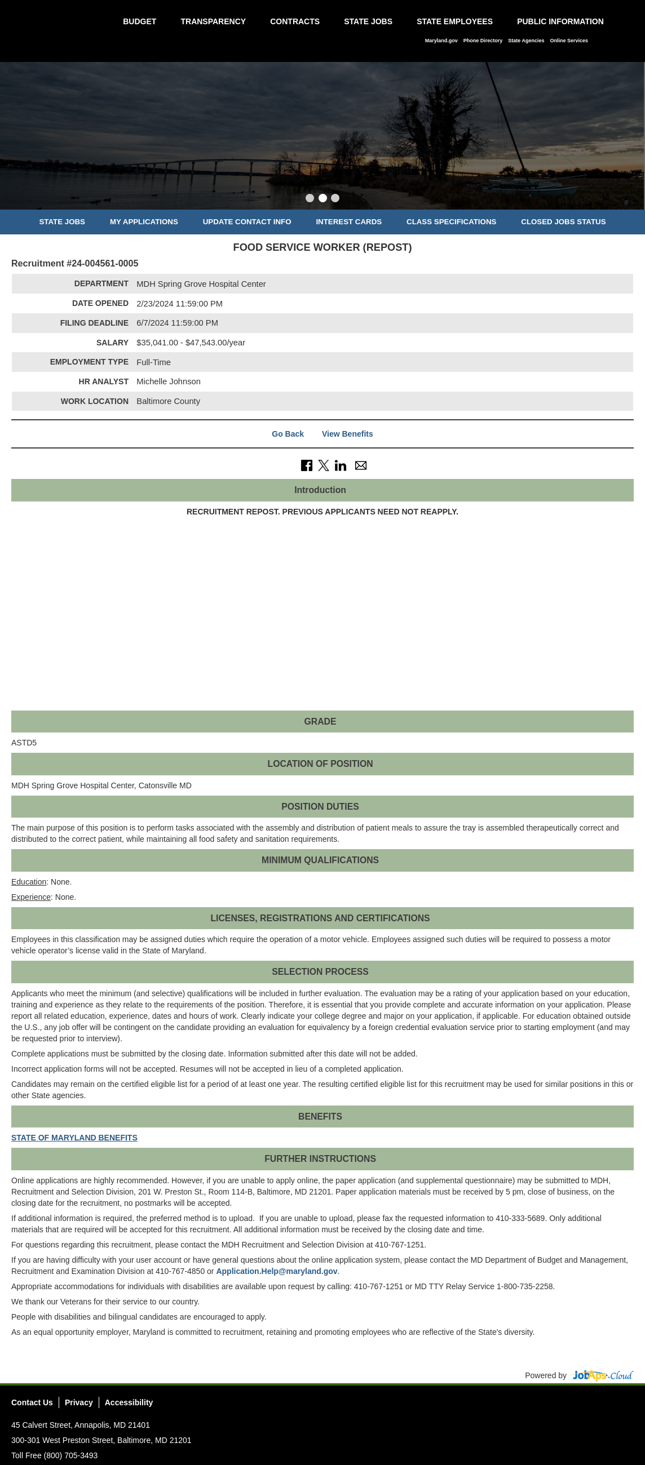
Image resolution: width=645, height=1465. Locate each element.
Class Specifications (451, 221)
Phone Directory (483, 40)
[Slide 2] (322, 199)
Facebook (562, 1406)
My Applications (144, 221)
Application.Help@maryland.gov (276, 1271)
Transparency (213, 21)
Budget (139, 21)
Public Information (560, 21)
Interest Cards (349, 221)
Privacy (79, 1402)
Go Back (288, 433)
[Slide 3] (335, 199)
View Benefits (347, 433)
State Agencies (526, 40)
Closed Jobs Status (563, 221)
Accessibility (129, 1402)
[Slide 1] (309, 199)
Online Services (569, 40)
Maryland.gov (441, 40)
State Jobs (368, 21)
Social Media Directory (625, 1406)
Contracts (295, 21)
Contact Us (32, 1402)
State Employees (455, 21)
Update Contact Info (247, 221)
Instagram (604, 1406)
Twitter (583, 1406)
